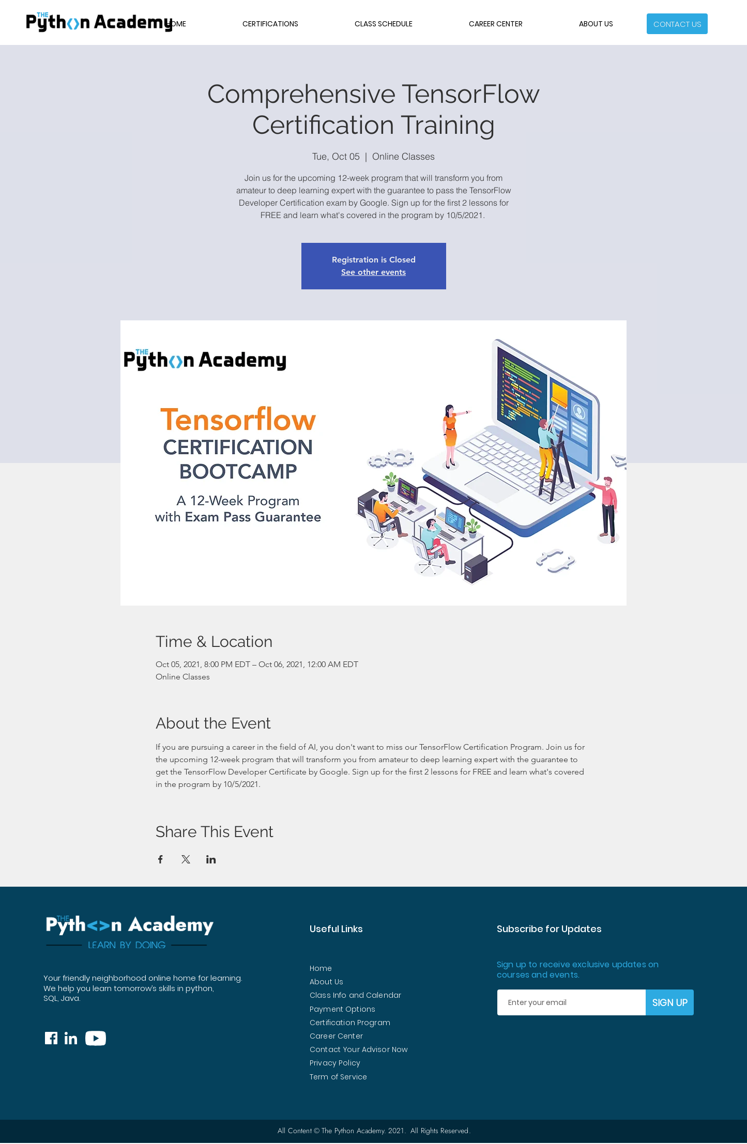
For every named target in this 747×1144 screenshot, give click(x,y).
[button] (677, 23)
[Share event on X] (186, 859)
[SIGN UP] (670, 1002)
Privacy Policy (335, 1063)
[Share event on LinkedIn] (211, 859)
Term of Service (338, 1077)
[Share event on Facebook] (160, 859)
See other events (373, 272)
